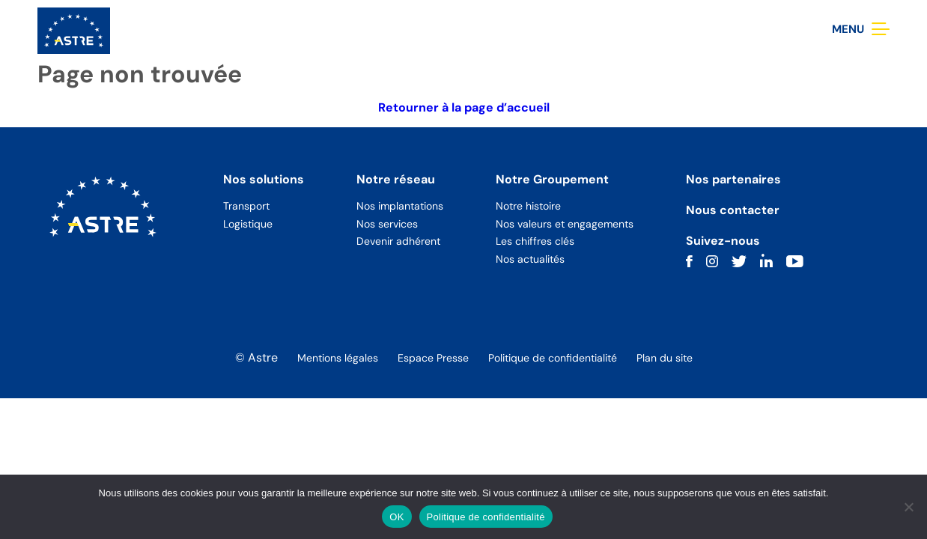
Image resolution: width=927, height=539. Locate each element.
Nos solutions (263, 179)
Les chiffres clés (535, 241)
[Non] (908, 506)
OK (396, 517)
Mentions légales (337, 358)
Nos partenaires (733, 179)
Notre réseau (395, 179)
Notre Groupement (552, 179)
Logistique (248, 224)
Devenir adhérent (398, 241)
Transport (246, 206)
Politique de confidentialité (552, 358)
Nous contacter (732, 210)
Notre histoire (528, 206)
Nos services (387, 224)
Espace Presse (433, 358)
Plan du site (664, 358)
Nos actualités (530, 259)
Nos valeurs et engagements (564, 224)
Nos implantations (399, 206)
